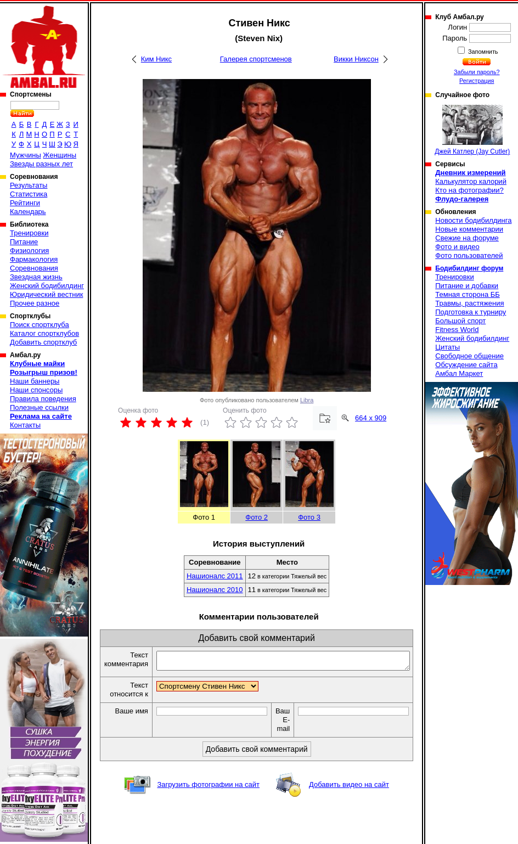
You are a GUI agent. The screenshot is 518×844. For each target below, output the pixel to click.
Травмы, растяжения (469, 303)
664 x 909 (370, 418)
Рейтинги (25, 203)
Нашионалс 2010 (215, 590)
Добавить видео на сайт (349, 788)
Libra (306, 400)
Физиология (29, 250)
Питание (24, 242)
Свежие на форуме (467, 238)
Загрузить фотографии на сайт (208, 788)
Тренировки (29, 233)
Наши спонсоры (36, 390)
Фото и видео (457, 247)
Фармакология (34, 259)
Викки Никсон (356, 59)
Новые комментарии (469, 229)
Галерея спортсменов (256, 59)
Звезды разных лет (41, 164)
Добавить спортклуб (43, 342)
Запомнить (482, 51)
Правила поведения (43, 399)
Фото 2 (256, 517)
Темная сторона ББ (467, 294)
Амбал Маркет (459, 373)
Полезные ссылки (39, 407)
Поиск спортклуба (39, 324)
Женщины (59, 155)
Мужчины (25, 155)
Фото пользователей (469, 255)
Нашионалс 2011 (215, 576)
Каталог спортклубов (44, 333)
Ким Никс (156, 59)
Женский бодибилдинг (47, 286)
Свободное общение (469, 356)
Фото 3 (309, 517)
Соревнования (34, 268)
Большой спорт (460, 321)
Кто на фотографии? (469, 190)
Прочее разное (34, 303)
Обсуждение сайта (466, 365)
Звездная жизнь (36, 277)
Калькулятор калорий (470, 181)
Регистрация (476, 80)
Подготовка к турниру (470, 312)
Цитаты (447, 347)
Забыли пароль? (477, 72)
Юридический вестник (46, 294)
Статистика (28, 194)
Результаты (28, 185)
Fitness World (456, 329)
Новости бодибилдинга (473, 220)
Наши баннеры (34, 381)
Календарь (28, 211)
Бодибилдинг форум (469, 268)
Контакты (25, 425)
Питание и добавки (466, 286)
